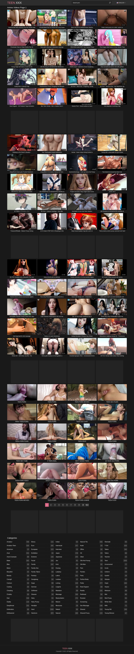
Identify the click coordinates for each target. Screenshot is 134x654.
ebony (42, 541)
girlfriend (42, 590)
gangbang (42, 579)
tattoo (116, 553)
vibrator (116, 579)
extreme (42, 556)
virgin (116, 583)
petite (91, 583)
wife (116, 605)
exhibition (42, 553)
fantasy (42, 575)
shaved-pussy (91, 613)
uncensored (116, 564)
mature (67, 601)
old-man (91, 564)
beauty (18, 575)
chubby (18, 594)
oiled (91, 556)
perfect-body (91, 579)
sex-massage (91, 605)
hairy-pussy (42, 601)
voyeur (116, 586)
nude (91, 545)
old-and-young (91, 560)
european (42, 549)
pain (91, 568)
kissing (67, 568)
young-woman (116, 613)
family (42, 564)
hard (42, 609)
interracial (67, 545)
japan (67, 553)
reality (91, 590)
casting (18, 586)
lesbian (67, 579)
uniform (116, 571)
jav (67, 560)
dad (18, 598)
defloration (18, 609)
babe (18, 560)
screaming (91, 601)
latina (67, 575)
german (42, 586)
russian (91, 598)
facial (42, 560)
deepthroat (18, 605)
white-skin (116, 601)
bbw (18, 564)
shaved (91, 609)
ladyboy (67, 571)
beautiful (18, 571)
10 (83, 505)
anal (18, 553)
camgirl (18, 579)
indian (67, 541)
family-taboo (42, 571)
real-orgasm (91, 586)
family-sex (42, 568)
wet (116, 594)
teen (116, 560)
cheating (18, 590)
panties (91, 571)
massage (67, 594)
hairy (42, 598)
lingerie (67, 586)
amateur (18, 541)
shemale (116, 541)
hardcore (42, 613)
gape (42, 583)
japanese (67, 556)
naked (67, 609)
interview (67, 549)
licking (67, 583)
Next (87, 505)
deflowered (18, 613)
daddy (18, 601)
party (91, 575)
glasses (42, 594)
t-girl (116, 545)
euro (42, 545)
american (18, 549)
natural (67, 613)
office (91, 549)
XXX (14, 2)
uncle (116, 568)
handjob (42, 605)
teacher (116, 556)
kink (67, 564)
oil (91, 553)
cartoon (18, 583)
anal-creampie (18, 556)
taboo (116, 549)
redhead (91, 594)
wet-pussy (116, 598)
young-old (116, 609)
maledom (67, 590)
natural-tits (91, 541)
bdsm (18, 568)
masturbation (67, 598)
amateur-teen (18, 545)
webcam (116, 590)
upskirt (116, 575)
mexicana (67, 605)
